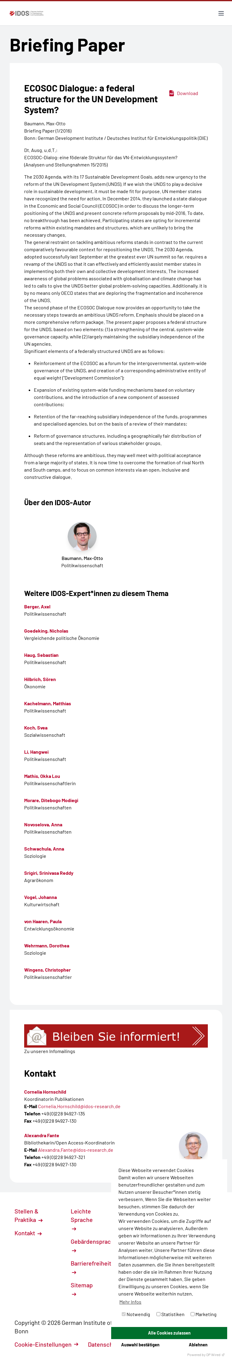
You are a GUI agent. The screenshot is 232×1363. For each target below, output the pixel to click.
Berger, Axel (37, 606)
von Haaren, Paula (43, 921)
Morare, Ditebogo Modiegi (51, 800)
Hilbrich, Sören (40, 679)
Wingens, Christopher (47, 970)
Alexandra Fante (41, 1135)
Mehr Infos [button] (130, 1302)
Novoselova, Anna (43, 824)
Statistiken (170, 1314)
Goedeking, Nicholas (46, 631)
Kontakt (28, 1232)
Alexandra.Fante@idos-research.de (75, 1150)
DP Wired (215, 1354)
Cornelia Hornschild (45, 1092)
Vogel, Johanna (40, 897)
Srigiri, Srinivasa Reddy (48, 873)
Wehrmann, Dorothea (46, 945)
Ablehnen (198, 1344)
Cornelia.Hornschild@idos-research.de (79, 1106)
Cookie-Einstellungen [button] (46, 1344)
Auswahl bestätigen (140, 1344)
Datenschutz (108, 1344)
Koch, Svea (35, 727)
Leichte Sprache (82, 1219)
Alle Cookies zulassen (169, 1332)
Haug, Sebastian (41, 655)
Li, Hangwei (36, 752)
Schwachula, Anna (44, 848)
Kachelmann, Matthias (47, 703)
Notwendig (136, 1314)
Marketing (204, 1314)
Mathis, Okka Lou (42, 776)
